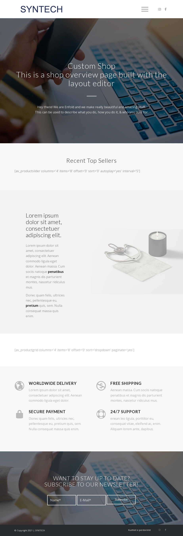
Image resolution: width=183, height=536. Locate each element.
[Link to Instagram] (160, 9)
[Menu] (142, 9)
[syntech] (41, 9)
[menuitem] (142, 9)
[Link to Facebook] (166, 9)
